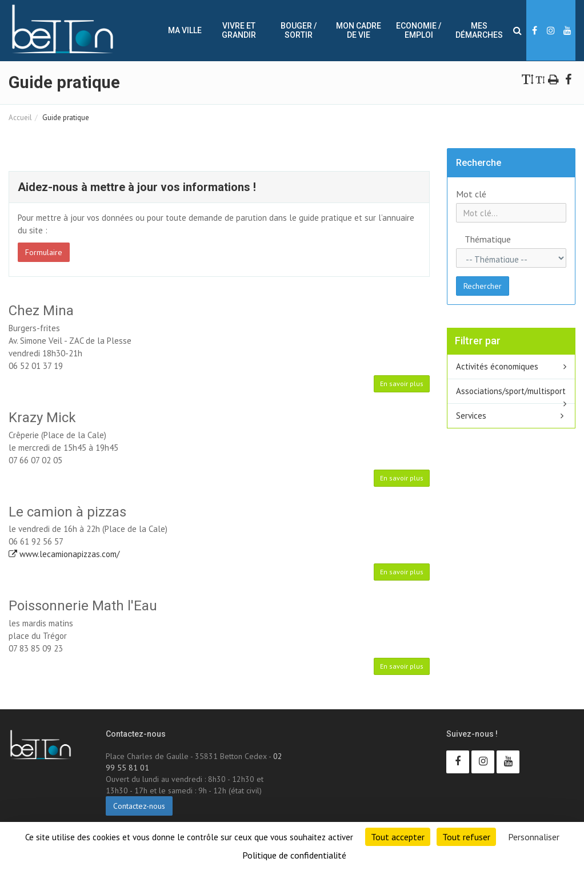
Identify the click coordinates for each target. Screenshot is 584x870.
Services (471, 415)
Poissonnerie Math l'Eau (83, 606)
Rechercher (482, 286)
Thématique (474, 239)
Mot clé (471, 194)
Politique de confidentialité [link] (294, 855)
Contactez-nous (139, 806)
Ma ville (185, 30)
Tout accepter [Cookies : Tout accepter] (398, 837)
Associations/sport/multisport (511, 391)
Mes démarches (479, 30)
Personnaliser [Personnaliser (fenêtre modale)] (533, 837)
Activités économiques (497, 366)
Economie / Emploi (418, 30)
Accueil (20, 117)
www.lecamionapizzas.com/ (64, 554)
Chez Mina (41, 311)
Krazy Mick (42, 418)
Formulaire (43, 252)
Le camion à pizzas (67, 512)
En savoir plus (401, 383)
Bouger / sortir (299, 30)
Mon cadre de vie (358, 30)
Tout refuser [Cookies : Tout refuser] (466, 837)
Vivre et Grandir (239, 30)
